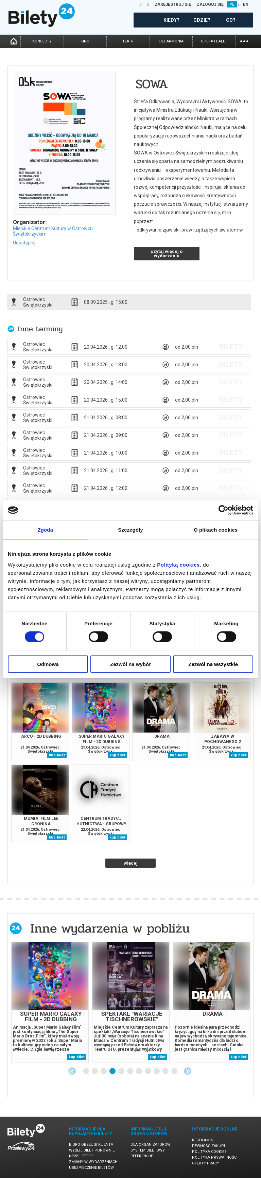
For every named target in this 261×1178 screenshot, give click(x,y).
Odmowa (47, 664)
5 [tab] (121, 1071)
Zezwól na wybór (130, 664)
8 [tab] (148, 1071)
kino (85, 41)
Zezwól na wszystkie (213, 664)
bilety (231, 346)
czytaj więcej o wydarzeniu (166, 253)
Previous (72, 1071)
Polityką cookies (178, 564)
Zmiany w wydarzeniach (93, 1162)
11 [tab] (174, 1071)
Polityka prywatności (215, 1157)
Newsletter (81, 1156)
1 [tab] (86, 1071)
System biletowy (147, 1150)
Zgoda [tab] (45, 530)
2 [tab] (95, 1071)
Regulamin (202, 1140)
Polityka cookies (209, 1151)
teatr (128, 41)
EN (245, 4)
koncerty (42, 41)
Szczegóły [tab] (130, 530)
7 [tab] (139, 1071)
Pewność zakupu (209, 1146)
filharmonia (171, 41)
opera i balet (214, 41)
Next (187, 1071)
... (244, 40)
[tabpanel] (50, 1002)
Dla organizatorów (150, 1144)
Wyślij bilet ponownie (92, 1150)
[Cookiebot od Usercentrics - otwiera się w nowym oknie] (223, 510)
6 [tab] (130, 1071)
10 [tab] (165, 1071)
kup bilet (57, 755)
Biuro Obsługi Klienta (91, 1144)
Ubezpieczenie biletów (91, 1167)
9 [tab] (157, 1071)
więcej (131, 863)
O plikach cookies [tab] (216, 530)
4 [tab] (112, 1071)
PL (231, 4)
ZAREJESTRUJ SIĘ (173, 4)
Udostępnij (24, 242)
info (231, 302)
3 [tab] (104, 1071)
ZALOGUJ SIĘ (210, 4)
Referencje (141, 1156)
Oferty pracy (205, 1163)
